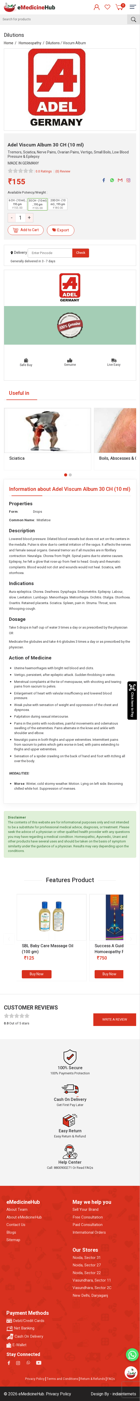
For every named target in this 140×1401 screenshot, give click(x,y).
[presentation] (9, 939)
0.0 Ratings (44, 171)
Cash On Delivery (24, 1336)
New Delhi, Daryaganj (90, 1295)
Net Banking (20, 1328)
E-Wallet (16, 1345)
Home (8, 43)
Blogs (11, 1232)
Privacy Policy (35, 1379)
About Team (16, 1209)
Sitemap (13, 1240)
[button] (65, 474)
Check (80, 252)
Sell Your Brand (85, 1209)
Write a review (114, 1019)
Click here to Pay (132, 700)
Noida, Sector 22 (87, 1273)
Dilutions (53, 43)
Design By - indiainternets (113, 1394)
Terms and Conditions (62, 1379)
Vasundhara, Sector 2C (92, 1288)
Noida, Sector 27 (87, 1265)
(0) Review (62, 171)
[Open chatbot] (131, 1372)
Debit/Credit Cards (25, 1321)
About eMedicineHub (24, 1217)
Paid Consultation (88, 1225)
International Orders (89, 1232)
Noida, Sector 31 (87, 1257)
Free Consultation (88, 1217)
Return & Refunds (92, 1379)
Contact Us (15, 1225)
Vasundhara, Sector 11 (92, 1280)
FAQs (111, 1379)
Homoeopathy (30, 43)
